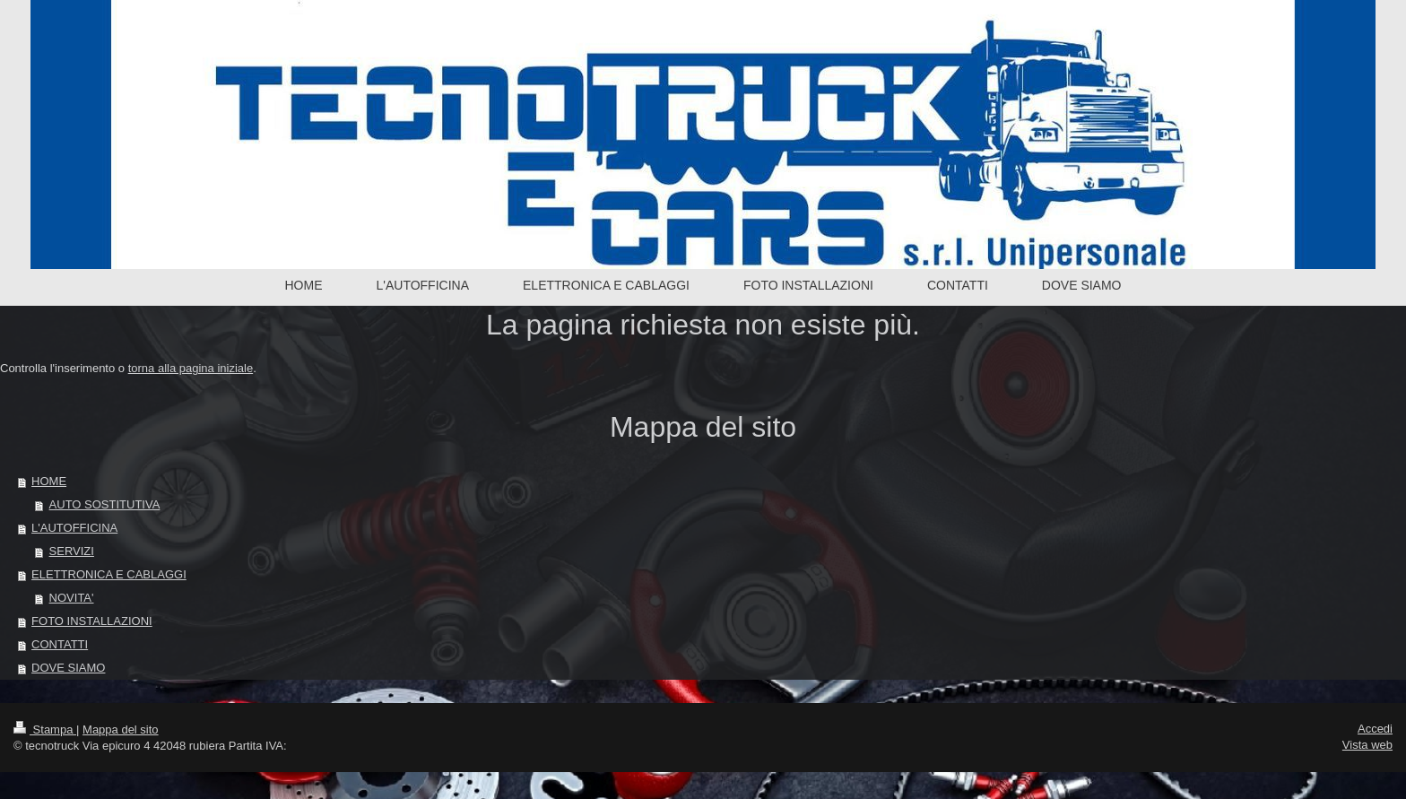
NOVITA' (71, 597)
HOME (48, 481)
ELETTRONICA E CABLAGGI (109, 574)
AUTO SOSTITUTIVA (105, 504)
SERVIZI (71, 551)
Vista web (1367, 744)
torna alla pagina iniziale (190, 368)
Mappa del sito (120, 729)
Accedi (1375, 728)
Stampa (44, 729)
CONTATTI (59, 644)
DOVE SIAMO (68, 667)
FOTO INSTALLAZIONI (91, 621)
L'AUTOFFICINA (74, 527)
